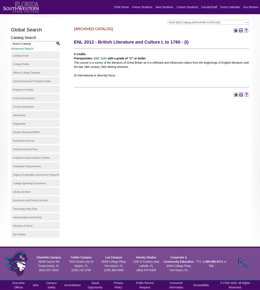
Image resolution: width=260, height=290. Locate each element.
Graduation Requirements (27, 166)
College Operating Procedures (29, 183)
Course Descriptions (24, 98)
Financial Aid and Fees (25, 149)
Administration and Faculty (27, 217)
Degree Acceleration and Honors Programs (36, 174)
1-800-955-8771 (213, 261)
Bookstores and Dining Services (30, 200)
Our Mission (250, 7)
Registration (19, 123)
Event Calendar (230, 7)
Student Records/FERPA (26, 132)
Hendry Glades (146, 257)
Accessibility (201, 285)
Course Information (23, 106)
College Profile (21, 64)
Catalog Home (21, 55)
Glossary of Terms (22, 226)
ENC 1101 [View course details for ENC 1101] (100, 58)
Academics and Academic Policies (31, 157)
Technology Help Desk (25, 209)
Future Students (142, 7)
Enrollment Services (24, 140)
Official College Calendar (26, 72)
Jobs (36, 285)
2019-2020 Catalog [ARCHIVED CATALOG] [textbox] (194, 22)
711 (211, 266)
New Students (164, 7)
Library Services (21, 191)
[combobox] (208, 22)
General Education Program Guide (31, 81)
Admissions (19, 115)
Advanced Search (22, 48)
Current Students (187, 7)
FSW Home (121, 7)
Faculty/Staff (209, 7)
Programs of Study (23, 89)
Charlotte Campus (49, 257)
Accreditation (72, 285)
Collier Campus (81, 257)
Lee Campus (113, 257)
